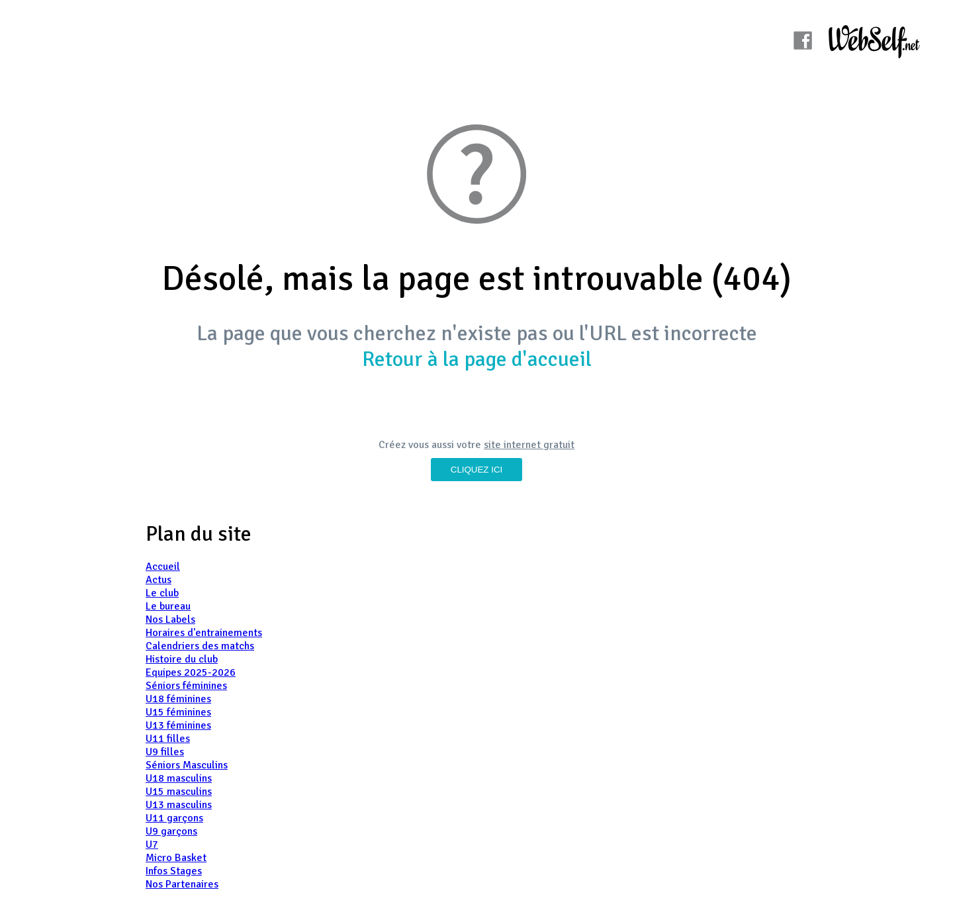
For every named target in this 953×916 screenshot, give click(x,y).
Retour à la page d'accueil (477, 359)
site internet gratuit (529, 444)
